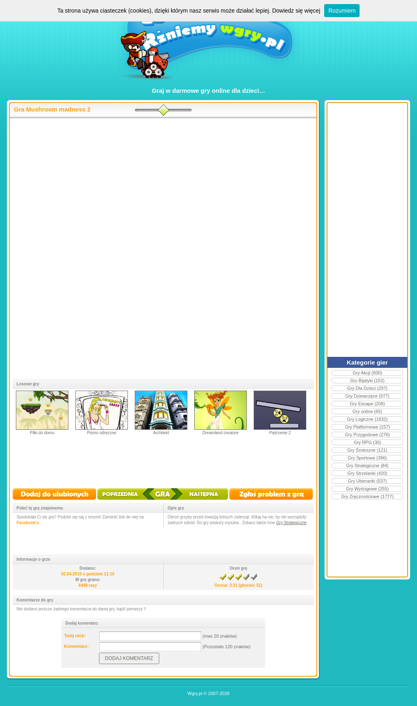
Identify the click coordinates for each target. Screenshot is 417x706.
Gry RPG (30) (367, 442)
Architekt (161, 433)
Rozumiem (342, 10)
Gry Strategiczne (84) (367, 465)
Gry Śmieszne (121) (367, 450)
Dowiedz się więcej (296, 10)
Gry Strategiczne (291, 522)
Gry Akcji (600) (367, 372)
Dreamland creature (220, 433)
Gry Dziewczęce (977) (367, 395)
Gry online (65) (367, 411)
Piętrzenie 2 (280, 433)
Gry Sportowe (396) (367, 457)
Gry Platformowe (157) (367, 426)
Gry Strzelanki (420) (367, 473)
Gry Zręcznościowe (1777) (367, 496)
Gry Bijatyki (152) (367, 380)
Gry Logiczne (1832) (367, 419)
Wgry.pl (194, 693)
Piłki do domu (42, 433)
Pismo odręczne (101, 433)
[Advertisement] (163, 183)
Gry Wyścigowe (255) (367, 488)
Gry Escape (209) (367, 403)
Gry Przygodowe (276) (367, 434)
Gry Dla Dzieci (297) (367, 388)
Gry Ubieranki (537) (367, 481)
